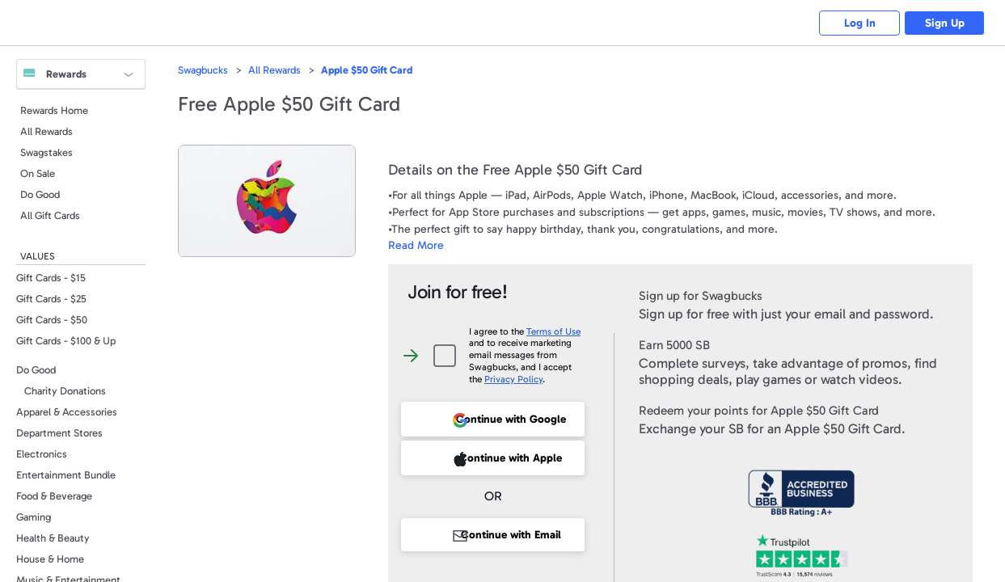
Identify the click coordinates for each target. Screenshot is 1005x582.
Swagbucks (203, 70)
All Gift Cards (50, 215)
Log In (860, 23)
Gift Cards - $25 (51, 299)
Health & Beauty (53, 538)
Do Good (40, 194)
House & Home (50, 559)
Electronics (41, 454)
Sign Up (945, 23)
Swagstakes (46, 152)
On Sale (37, 173)
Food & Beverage (54, 496)
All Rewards (46, 131)
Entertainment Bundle (66, 475)
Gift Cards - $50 (51, 320)
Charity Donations (65, 391)
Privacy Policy (513, 379)
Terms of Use (553, 331)
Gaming (33, 517)
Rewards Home (54, 110)
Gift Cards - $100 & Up (66, 341)
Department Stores (59, 433)
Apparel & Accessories (66, 412)
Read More (416, 245)
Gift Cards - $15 (51, 278)
